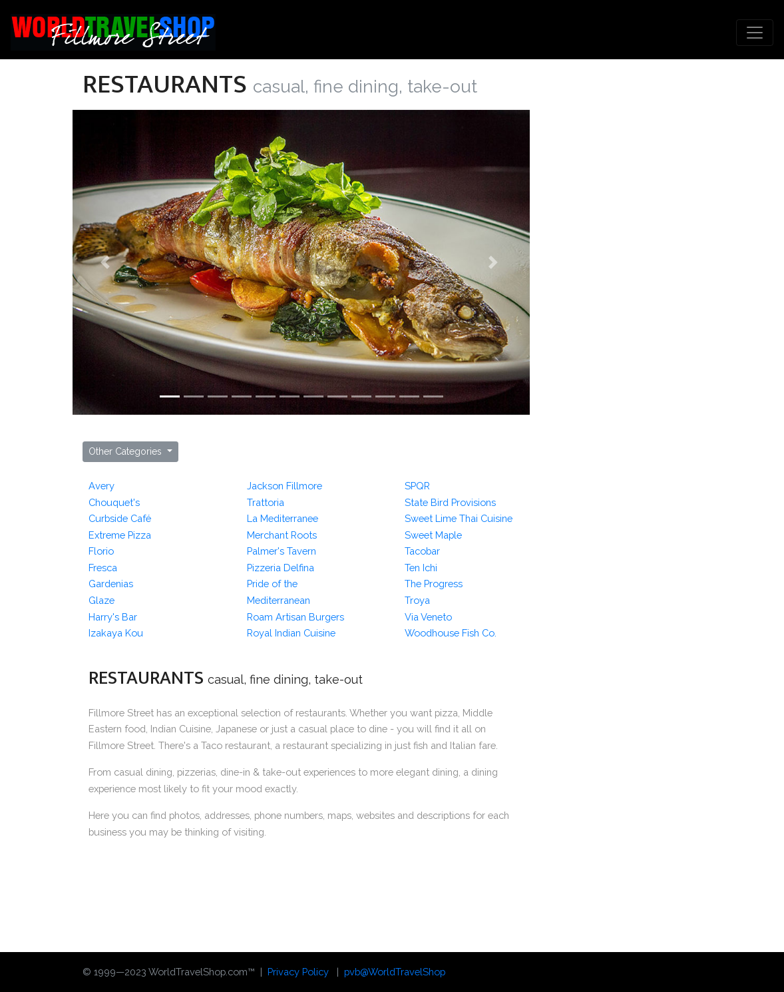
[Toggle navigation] (754, 32)
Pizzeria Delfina (280, 567)
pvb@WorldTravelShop (394, 971)
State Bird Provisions (450, 502)
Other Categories (126, 451)
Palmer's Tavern (281, 551)
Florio (101, 551)
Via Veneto (428, 616)
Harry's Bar (113, 616)
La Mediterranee (282, 518)
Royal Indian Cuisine (291, 632)
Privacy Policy (298, 971)
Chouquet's (114, 502)
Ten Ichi (421, 567)
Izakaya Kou (116, 632)
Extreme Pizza (120, 535)
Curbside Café (120, 518)
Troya (417, 600)
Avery (101, 485)
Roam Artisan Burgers (295, 616)
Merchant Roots (282, 535)
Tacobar (422, 551)
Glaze (101, 600)
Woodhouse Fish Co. (450, 632)
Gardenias (111, 583)
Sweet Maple (433, 535)
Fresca (103, 567)
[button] (107, 262)
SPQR (417, 485)
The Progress (434, 583)
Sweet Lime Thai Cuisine (458, 518)
